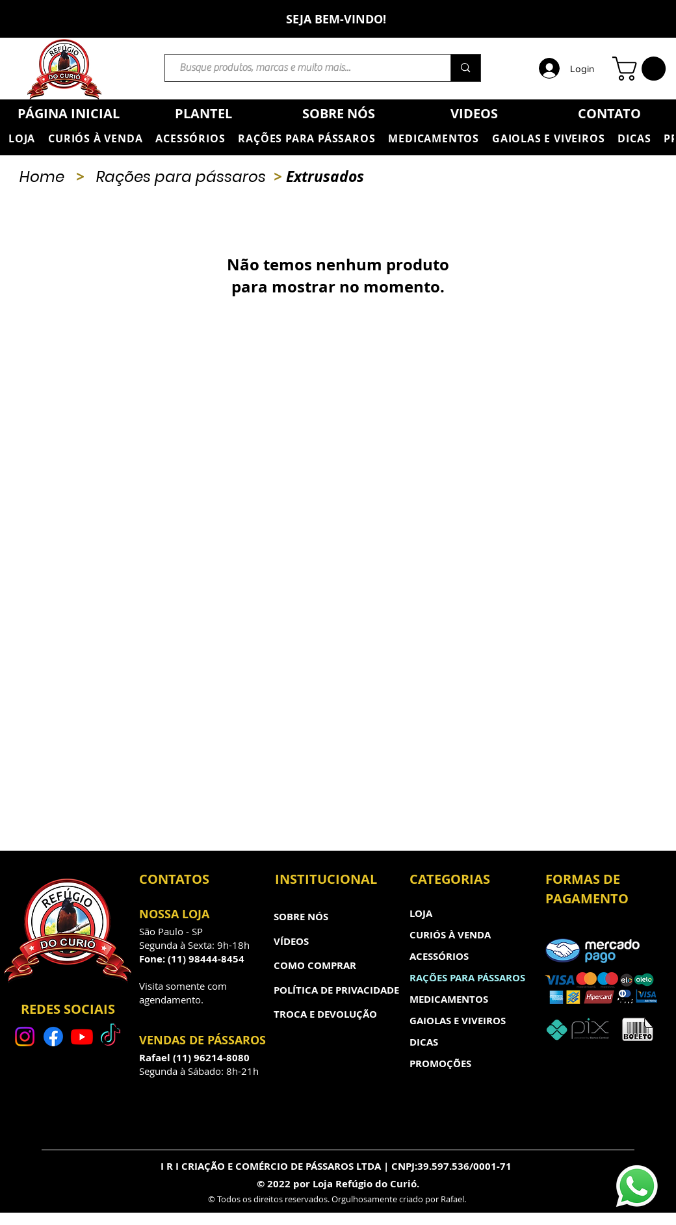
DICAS (424, 1042)
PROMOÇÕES (440, 1063)
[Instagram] (25, 1037)
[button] (641, 69)
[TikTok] (111, 1037)
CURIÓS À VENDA (450, 935)
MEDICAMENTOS (449, 999)
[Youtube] (82, 1037)
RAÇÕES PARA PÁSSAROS (467, 978)
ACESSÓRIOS (439, 956)
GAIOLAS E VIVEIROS (458, 1020)
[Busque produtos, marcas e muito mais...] (301, 68)
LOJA (421, 913)
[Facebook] (53, 1037)
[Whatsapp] (637, 1186)
